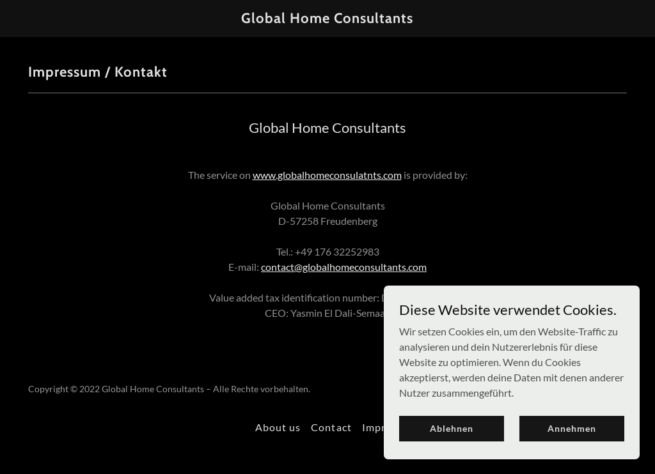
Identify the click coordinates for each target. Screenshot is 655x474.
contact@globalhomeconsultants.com (344, 267)
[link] (327, 19)
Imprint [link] (381, 427)
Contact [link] (331, 427)
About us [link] (278, 427)
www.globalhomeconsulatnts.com (327, 175)
